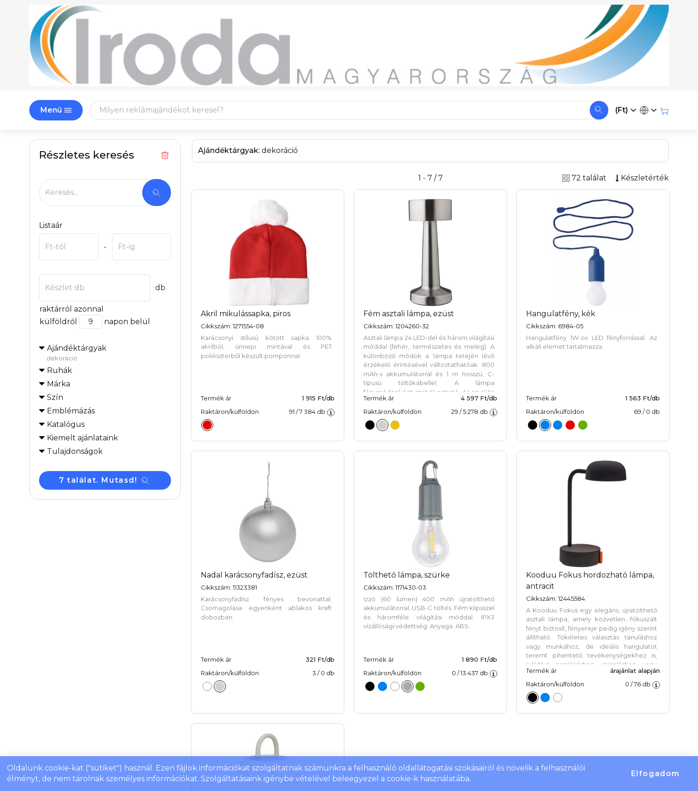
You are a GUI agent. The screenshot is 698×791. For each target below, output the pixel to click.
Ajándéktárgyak (108, 353)
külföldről (58, 321)
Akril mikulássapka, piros (245, 313)
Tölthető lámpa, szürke (406, 575)
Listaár (51, 225)
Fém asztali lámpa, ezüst (408, 313)
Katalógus (66, 424)
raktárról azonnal (71, 309)
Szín (55, 397)
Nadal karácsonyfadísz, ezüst (254, 575)
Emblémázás (71, 410)
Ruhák (59, 370)
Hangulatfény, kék (560, 313)
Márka (58, 383)
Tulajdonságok (75, 451)
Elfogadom (655, 773)
